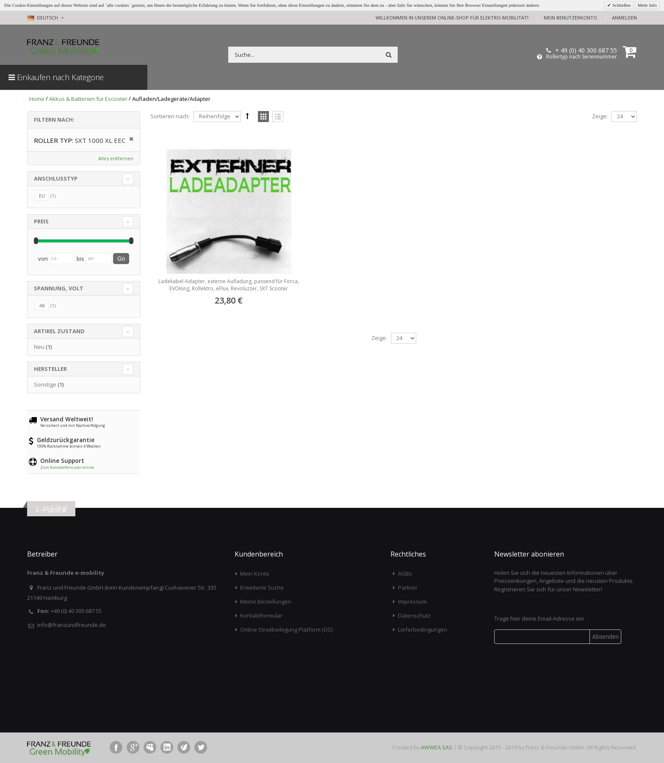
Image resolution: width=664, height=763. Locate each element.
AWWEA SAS (436, 747)
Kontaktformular (261, 615)
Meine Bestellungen (265, 601)
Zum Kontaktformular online (67, 467)
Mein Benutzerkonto (570, 17)
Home (36, 99)
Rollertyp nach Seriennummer (581, 56)
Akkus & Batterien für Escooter (88, 99)
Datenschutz (414, 615)
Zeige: (600, 116)
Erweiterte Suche (262, 587)
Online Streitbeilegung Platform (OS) (286, 629)
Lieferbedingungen (422, 629)
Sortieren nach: (170, 116)
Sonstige (45, 384)
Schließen (621, 5)
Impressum (412, 601)
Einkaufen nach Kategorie (56, 77)
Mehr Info (647, 5)
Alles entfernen (115, 158)
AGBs (405, 573)
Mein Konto (254, 573)
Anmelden (624, 17)
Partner (408, 587)
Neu (39, 347)
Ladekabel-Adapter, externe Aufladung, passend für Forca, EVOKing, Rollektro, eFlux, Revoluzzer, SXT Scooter (228, 285)
